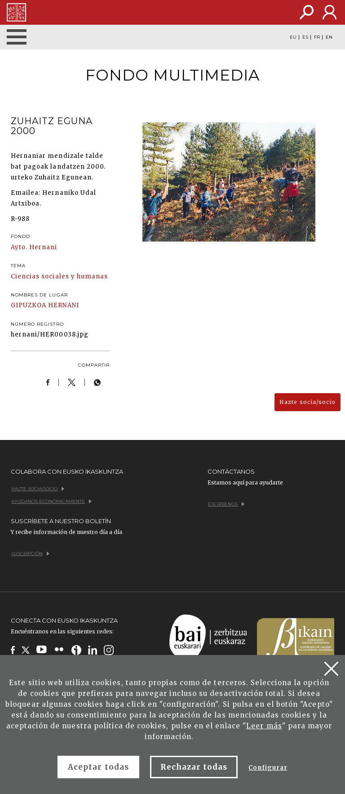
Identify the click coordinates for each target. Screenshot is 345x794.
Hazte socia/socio (307, 402)
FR (317, 37)
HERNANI (63, 305)
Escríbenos (226, 504)
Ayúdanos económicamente (51, 501)
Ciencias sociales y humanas (59, 276)
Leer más (264, 726)
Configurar (267, 768)
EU (293, 37)
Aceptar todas (98, 767)
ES (305, 37)
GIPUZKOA (28, 305)
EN (329, 37)
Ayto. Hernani (34, 247)
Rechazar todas (194, 767)
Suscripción (30, 553)
